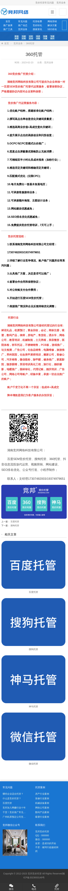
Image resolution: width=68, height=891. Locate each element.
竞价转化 (37, 25)
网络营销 (52, 21)
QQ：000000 (42, 835)
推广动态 (22, 25)
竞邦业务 (61, 2)
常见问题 (22, 21)
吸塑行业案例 (42, 817)
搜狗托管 (15, 525)
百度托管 (15, 521)
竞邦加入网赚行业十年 (14, 807)
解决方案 (52, 25)
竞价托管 (37, 873)
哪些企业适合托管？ (13, 793)
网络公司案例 (42, 807)
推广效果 (8, 25)
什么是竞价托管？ (12, 798)
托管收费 (37, 21)
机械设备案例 (42, 803)
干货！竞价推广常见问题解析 (18, 812)
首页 (8, 21)
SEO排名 (52, 29)
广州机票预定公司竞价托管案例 (19, 817)
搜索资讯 (37, 29)
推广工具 (8, 29)
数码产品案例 (42, 812)
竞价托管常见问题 (44, 2)
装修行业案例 (42, 798)
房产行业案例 (42, 793)
